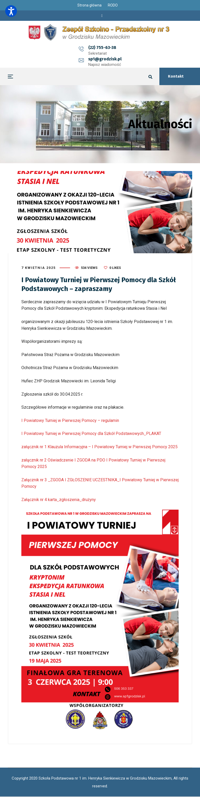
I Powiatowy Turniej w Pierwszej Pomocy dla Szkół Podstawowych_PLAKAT (91, 433)
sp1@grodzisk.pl (126, 47)
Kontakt (176, 76)
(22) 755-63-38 (80, 47)
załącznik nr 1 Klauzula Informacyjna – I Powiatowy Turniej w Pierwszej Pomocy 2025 (99, 446)
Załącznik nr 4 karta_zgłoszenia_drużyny (58, 499)
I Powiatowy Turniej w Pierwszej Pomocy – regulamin (70, 420)
